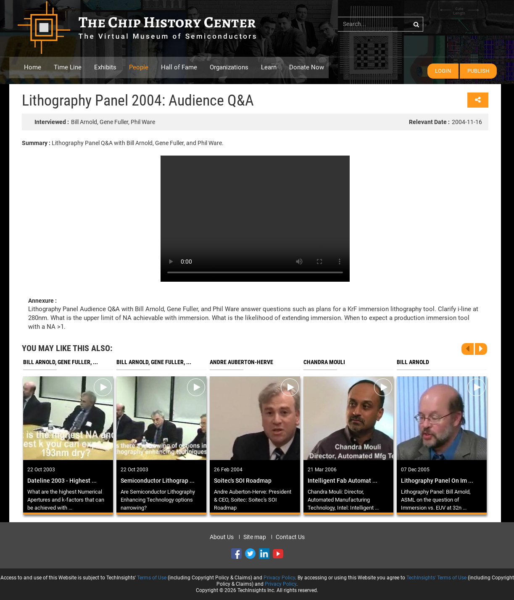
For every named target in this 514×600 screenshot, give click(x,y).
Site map (254, 537)
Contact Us (290, 537)
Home (32, 67)
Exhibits (105, 67)
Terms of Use (151, 578)
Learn (269, 67)
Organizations (229, 67)
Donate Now (306, 67)
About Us (222, 537)
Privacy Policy (279, 578)
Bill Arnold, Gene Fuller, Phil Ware (94, 122)
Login (443, 71)
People (138, 67)
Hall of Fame (179, 67)
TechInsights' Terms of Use (436, 578)
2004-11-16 (445, 122)
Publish (478, 71)
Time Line (68, 67)
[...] (380, 24)
